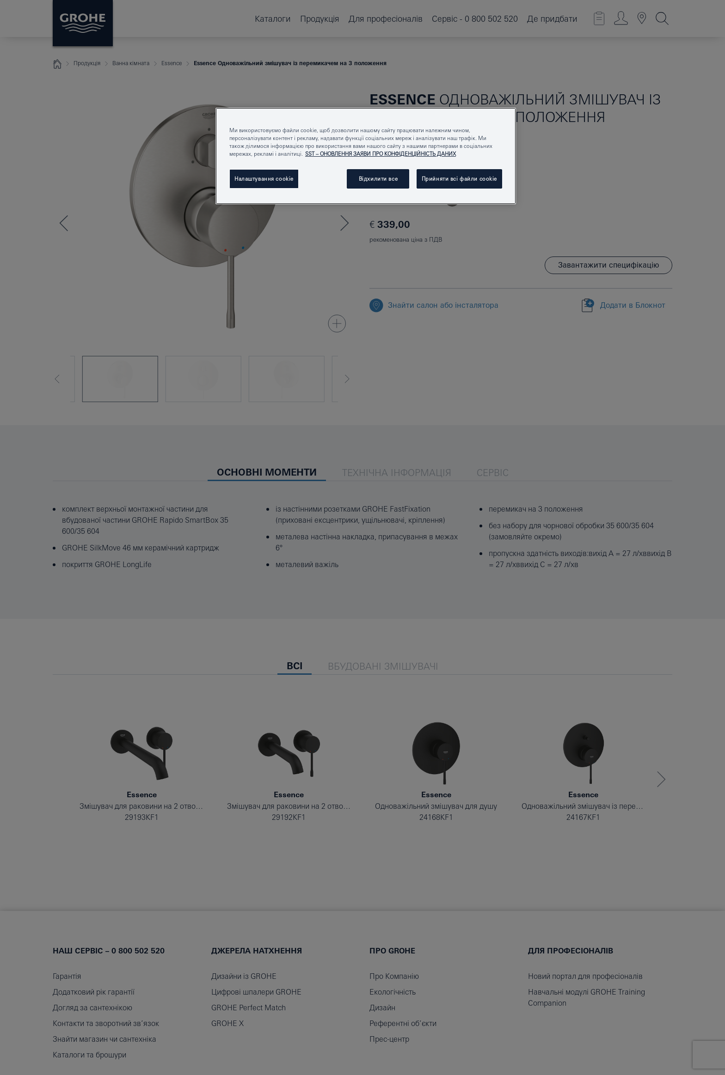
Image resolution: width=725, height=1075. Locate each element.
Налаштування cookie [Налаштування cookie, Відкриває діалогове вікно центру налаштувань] (264, 179)
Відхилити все (378, 179)
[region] (365, 156)
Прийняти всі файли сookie (459, 179)
